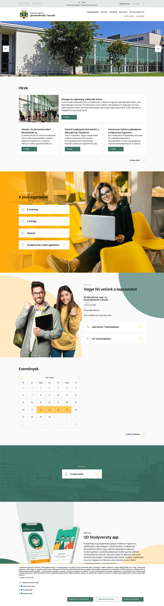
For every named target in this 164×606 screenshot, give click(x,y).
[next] (78, 377)
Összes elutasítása (106, 599)
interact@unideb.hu (92, 310)
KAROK (84, 2)
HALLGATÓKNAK (140, 16)
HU (138, 4)
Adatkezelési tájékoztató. (122, 573)
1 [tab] (80, 72)
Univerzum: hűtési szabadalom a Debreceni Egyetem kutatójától (124, 132)
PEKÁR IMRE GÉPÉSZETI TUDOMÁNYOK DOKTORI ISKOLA (82, 5)
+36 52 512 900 (90, 305)
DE (79, 2)
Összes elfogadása (131, 599)
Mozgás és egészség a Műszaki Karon (81, 99)
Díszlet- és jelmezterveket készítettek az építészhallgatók (36, 132)
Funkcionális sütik (29, 586)
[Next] (158, 49)
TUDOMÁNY (113, 12)
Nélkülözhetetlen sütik (31, 583)
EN (135, 4)
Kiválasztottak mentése (79, 599)
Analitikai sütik (28, 590)
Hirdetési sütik (27, 594)
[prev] (20, 377)
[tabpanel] (82, 48)
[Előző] (6, 49)
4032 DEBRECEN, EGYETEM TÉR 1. (98, 315)
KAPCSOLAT (123, 12)
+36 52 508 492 (25, 3)
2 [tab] (82, 72)
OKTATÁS (104, 12)
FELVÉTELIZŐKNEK (129, 16)
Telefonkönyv (38, 3)
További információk (26, 578)
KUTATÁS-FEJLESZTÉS (136, 12)
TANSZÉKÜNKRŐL (93, 12)
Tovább (66, 117)
